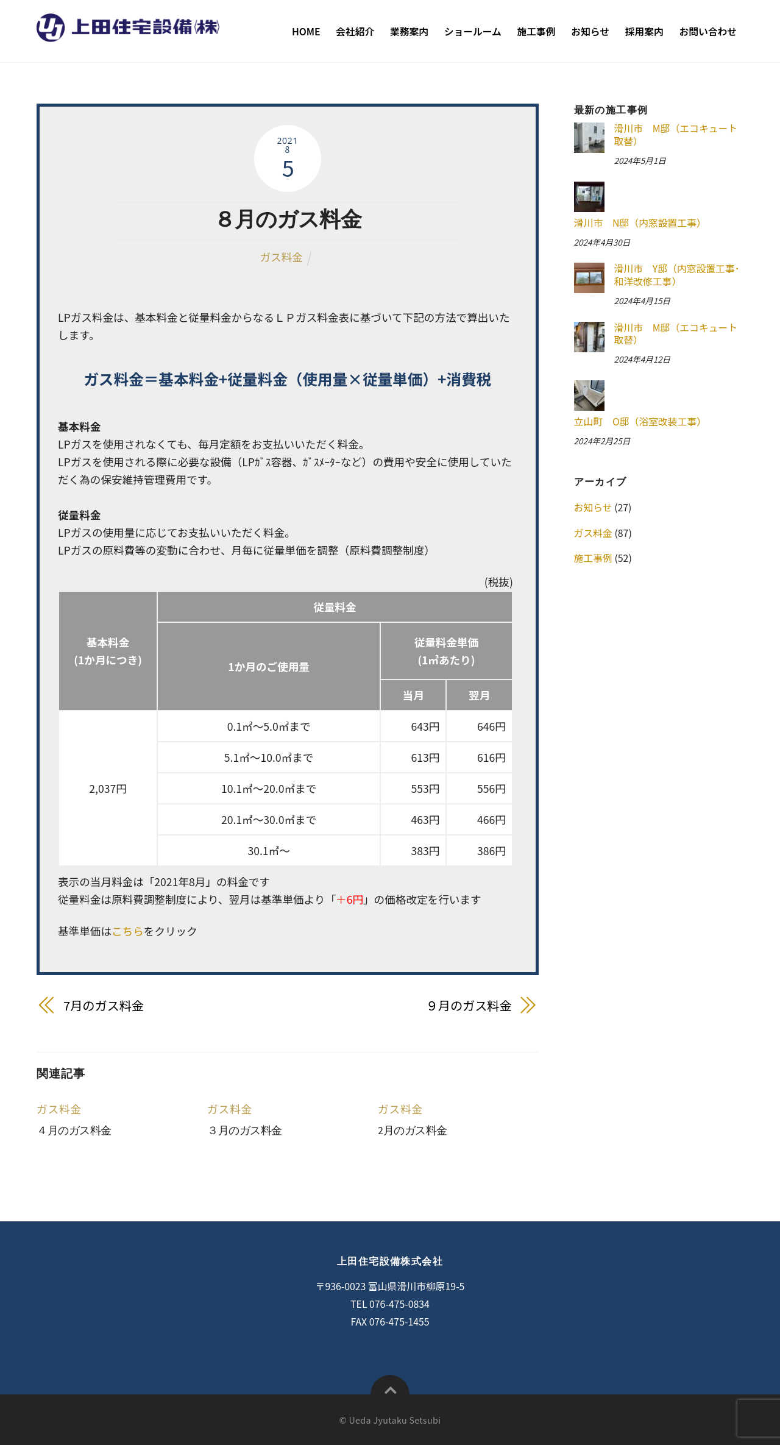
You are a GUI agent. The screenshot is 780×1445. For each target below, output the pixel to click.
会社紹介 (355, 31)
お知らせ (590, 31)
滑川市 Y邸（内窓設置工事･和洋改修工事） (676, 275)
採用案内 (644, 31)
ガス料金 (281, 257)
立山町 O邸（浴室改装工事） (640, 421)
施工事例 (536, 31)
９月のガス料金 (469, 1005)
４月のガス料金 (74, 1130)
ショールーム (473, 31)
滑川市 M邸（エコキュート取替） (675, 134)
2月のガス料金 (412, 1130)
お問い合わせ (708, 31)
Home (306, 31)
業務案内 (409, 31)
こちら (128, 931)
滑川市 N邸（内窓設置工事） (640, 223)
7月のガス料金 (103, 1005)
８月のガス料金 (287, 219)
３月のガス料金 (244, 1130)
